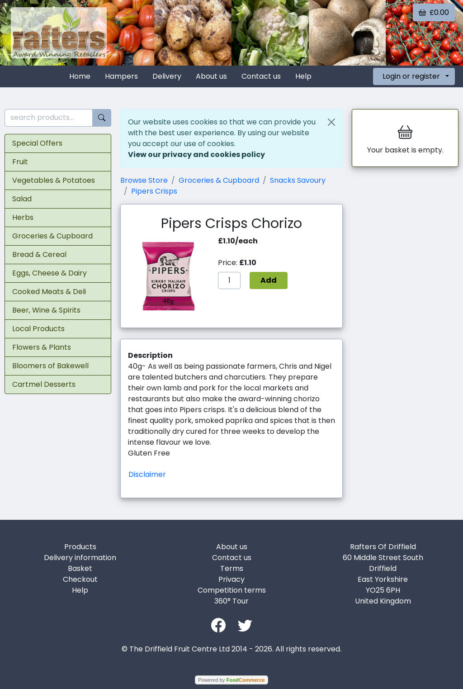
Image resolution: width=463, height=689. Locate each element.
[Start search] (101, 118)
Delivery (166, 76)
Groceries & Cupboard (52, 236)
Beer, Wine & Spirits (46, 310)
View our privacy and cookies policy (196, 154)
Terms (231, 568)
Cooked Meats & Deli (49, 291)
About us (211, 76)
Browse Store (144, 180)
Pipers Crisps (154, 191)
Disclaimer (147, 474)
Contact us (261, 76)
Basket (80, 568)
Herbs (22, 217)
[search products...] (49, 118)
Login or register (411, 76)
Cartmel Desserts (44, 384)
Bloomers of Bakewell (50, 366)
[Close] (331, 122)
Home (79, 76)
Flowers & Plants (41, 347)
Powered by (231, 680)
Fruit (20, 162)
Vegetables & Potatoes (53, 180)
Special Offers (37, 143)
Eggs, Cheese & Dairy (49, 273)
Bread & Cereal (39, 254)
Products (80, 547)
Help (303, 76)
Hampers (121, 76)
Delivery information (80, 557)
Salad (22, 199)
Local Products (38, 328)
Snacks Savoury (298, 180)
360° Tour (231, 601)
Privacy (231, 579)
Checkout (80, 579)
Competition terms (232, 590)
